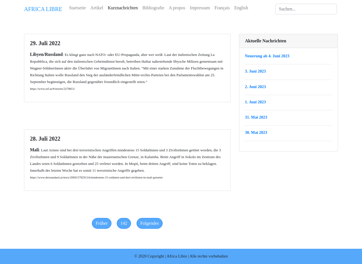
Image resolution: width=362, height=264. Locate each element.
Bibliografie (153, 7)
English (241, 7)
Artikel (96, 7)
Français (222, 7)
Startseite (77, 7)
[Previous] (101, 223)
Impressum (200, 7)
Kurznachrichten (123, 7)
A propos (177, 7)
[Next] (150, 223)
